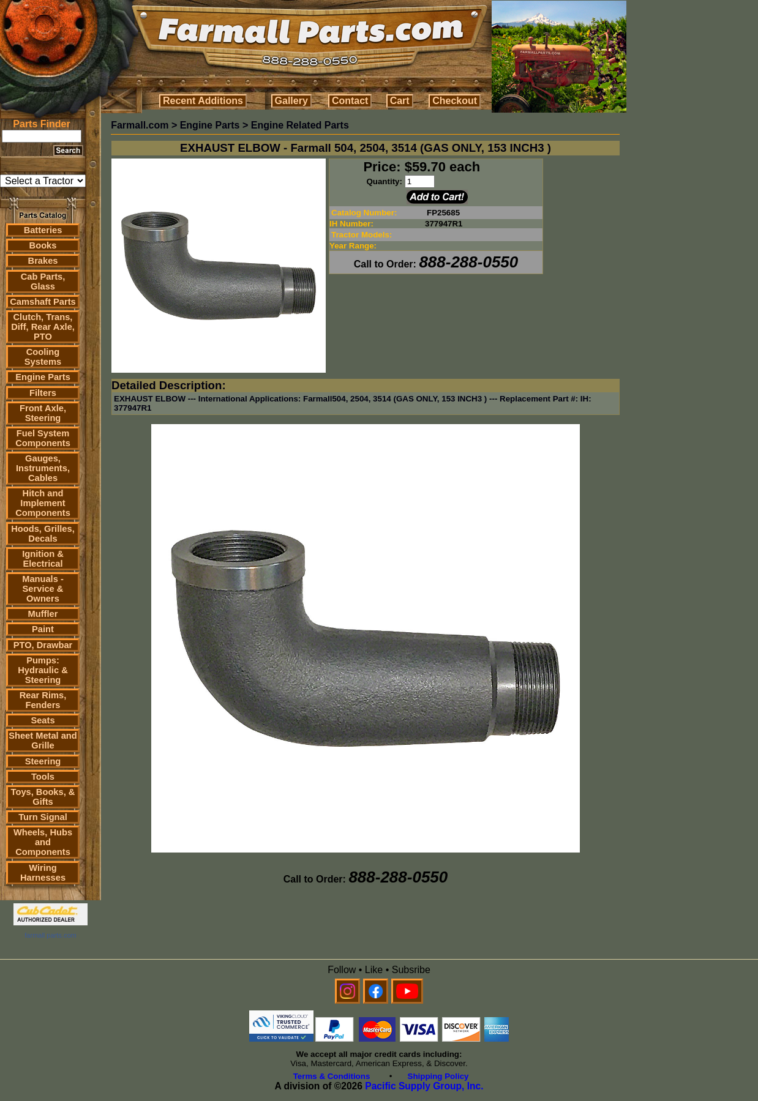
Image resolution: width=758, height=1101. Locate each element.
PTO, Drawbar (43, 645)
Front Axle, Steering (43, 413)
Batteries (43, 230)
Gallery (291, 100)
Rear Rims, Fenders (43, 700)
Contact (350, 100)
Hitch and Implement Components (42, 503)
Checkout (454, 100)
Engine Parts (42, 377)
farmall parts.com (50, 935)
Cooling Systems (42, 357)
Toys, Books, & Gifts (43, 797)
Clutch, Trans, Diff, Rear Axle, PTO (43, 326)
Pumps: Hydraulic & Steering (42, 670)
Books (43, 245)
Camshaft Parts (43, 302)
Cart (400, 100)
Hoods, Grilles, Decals (42, 533)
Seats (42, 720)
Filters (42, 393)
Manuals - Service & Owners (43, 588)
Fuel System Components (42, 438)
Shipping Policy (438, 1076)
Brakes (43, 261)
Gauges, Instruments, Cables (43, 468)
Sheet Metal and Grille (43, 740)
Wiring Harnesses (43, 873)
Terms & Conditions (331, 1076)
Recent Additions (203, 100)
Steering (43, 761)
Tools (42, 777)
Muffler (43, 614)
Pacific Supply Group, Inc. (424, 1086)
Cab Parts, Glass (43, 281)
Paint (43, 629)
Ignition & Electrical (43, 559)
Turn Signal (42, 817)
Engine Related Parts (300, 125)
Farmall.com (139, 125)
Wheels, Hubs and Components (42, 842)
